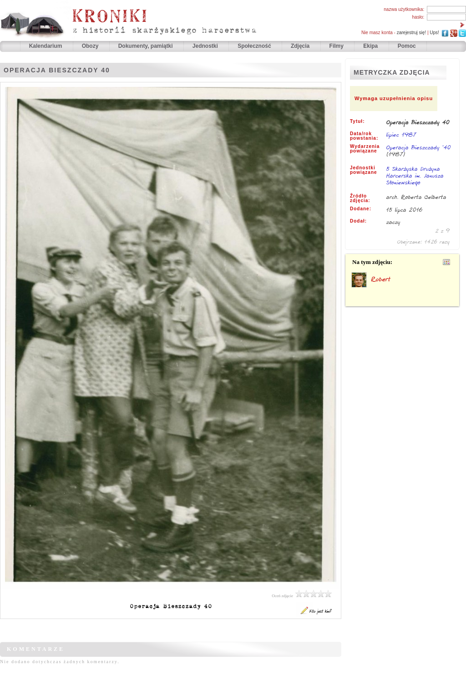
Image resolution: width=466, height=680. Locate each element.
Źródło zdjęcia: (360, 198)
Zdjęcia (301, 46)
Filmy (336, 46)
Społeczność (255, 46)
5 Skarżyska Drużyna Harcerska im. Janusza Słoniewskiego (415, 176)
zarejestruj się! (411, 32)
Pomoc (407, 46)
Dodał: (358, 221)
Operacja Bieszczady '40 (418, 147)
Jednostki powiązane (363, 170)
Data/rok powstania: (364, 136)
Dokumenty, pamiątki (146, 46)
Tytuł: (357, 121)
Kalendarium (46, 46)
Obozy (91, 46)
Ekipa (370, 46)
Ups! (434, 32)
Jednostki (205, 46)
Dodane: (360, 209)
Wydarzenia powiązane (365, 148)
